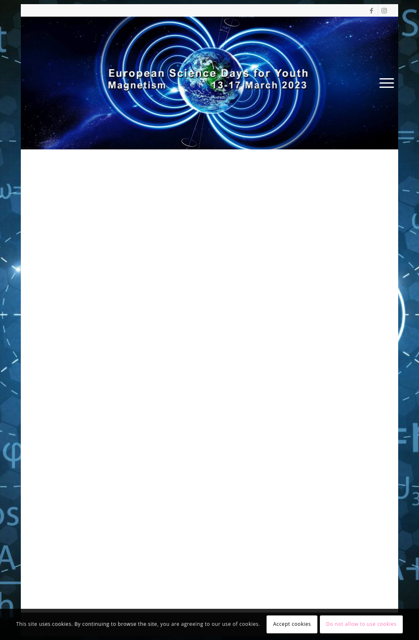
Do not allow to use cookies (361, 624)
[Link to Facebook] (372, 10)
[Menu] (384, 82)
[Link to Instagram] (384, 10)
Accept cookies (292, 624)
